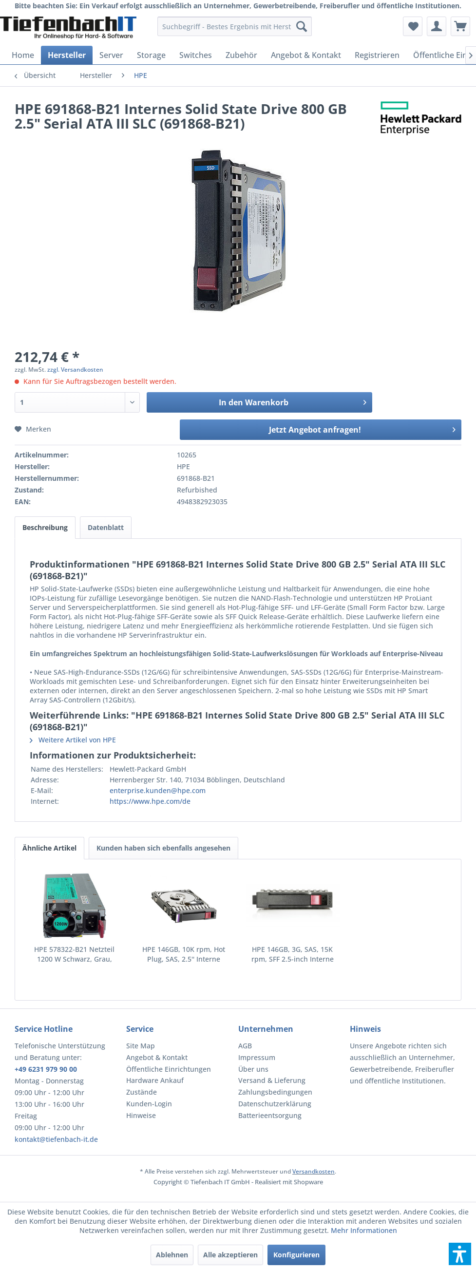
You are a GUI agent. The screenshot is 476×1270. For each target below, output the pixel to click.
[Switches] (195, 55)
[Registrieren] (377, 55)
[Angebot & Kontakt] (306, 55)
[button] (460, 1254)
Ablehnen (172, 1254)
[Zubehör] (241, 55)
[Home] (23, 55)
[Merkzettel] (412, 26)
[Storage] (151, 55)
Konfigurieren (296, 1254)
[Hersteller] (67, 55)
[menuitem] (234, 26)
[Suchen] (301, 26)
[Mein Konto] (436, 26)
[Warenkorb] (460, 26)
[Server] (111, 55)
